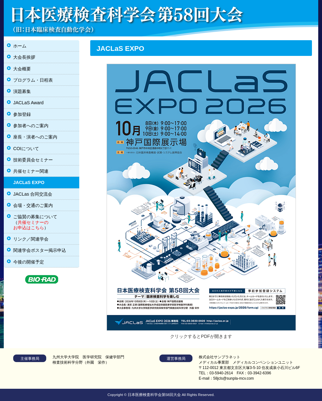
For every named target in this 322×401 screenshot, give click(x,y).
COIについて (26, 148)
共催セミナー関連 (30, 171)
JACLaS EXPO (28, 182)
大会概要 (22, 68)
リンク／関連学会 (30, 238)
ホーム (19, 45)
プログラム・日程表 (33, 80)
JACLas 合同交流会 (32, 194)
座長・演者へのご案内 (35, 136)
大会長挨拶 (24, 57)
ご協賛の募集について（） (35, 222)
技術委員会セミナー (33, 159)
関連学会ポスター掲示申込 (39, 250)
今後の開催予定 (28, 261)
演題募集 (22, 91)
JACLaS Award (28, 102)
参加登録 (22, 114)
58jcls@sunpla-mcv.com (233, 378)
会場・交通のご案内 (33, 205)
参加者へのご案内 (30, 125)
